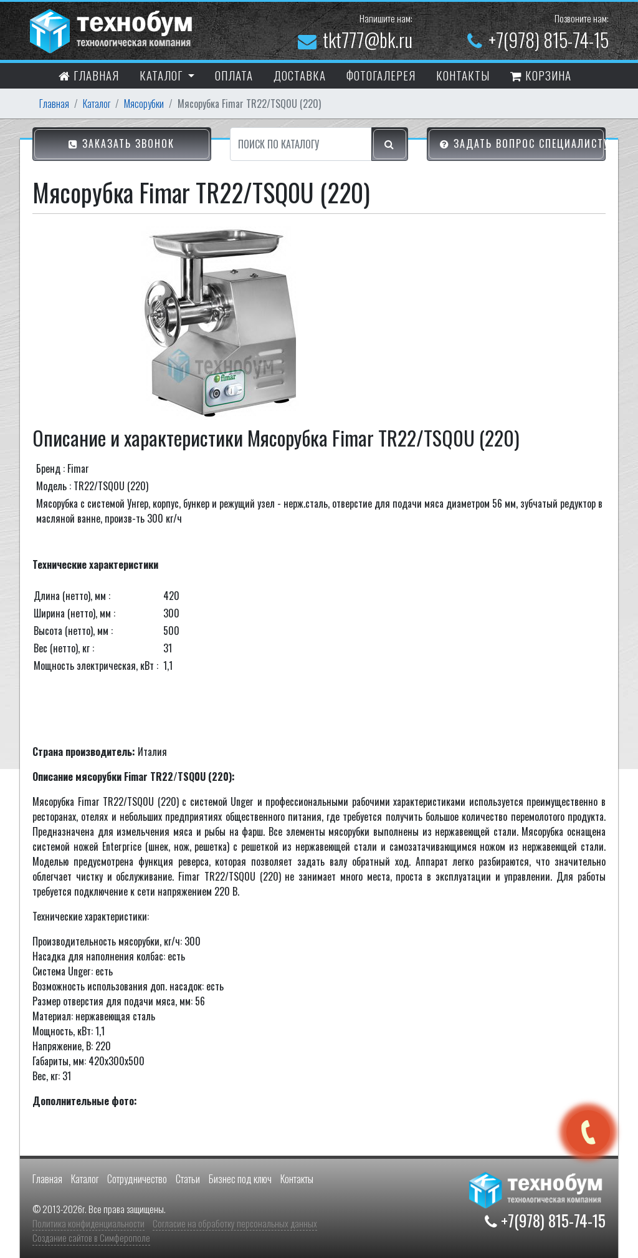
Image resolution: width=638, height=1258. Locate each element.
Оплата (234, 75)
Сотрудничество (137, 1178)
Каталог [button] (163, 75)
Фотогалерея (381, 75)
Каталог (96, 103)
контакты (463, 75)
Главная (89, 77)
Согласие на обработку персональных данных (235, 1223)
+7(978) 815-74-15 (538, 40)
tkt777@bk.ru (355, 40)
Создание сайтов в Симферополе (91, 1237)
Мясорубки (144, 103)
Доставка (300, 75)
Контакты (296, 1178)
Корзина (540, 77)
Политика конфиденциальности (88, 1223)
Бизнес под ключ (240, 1178)
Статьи (188, 1178)
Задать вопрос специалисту (523, 144)
